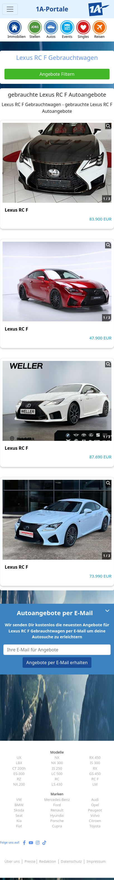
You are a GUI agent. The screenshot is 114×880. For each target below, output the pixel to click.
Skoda (19, 810)
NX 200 (19, 784)
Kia (18, 820)
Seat (19, 815)
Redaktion (47, 861)
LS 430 (57, 784)
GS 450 (95, 773)
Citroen (95, 820)
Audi (95, 799)
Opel (95, 804)
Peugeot (95, 810)
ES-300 (19, 773)
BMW (18, 804)
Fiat (19, 825)
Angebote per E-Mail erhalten (57, 662)
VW (19, 799)
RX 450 (95, 757)
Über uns (12, 861)
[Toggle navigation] (10, 9)
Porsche (57, 820)
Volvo (95, 815)
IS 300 (95, 762)
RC (57, 778)
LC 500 (57, 773)
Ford (57, 804)
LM (95, 784)
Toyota (95, 825)
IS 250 (57, 768)
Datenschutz (71, 861)
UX (19, 757)
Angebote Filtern (57, 74)
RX (95, 768)
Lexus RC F (16, 210)
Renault (56, 810)
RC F (95, 778)
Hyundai (57, 815)
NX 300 (57, 762)
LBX (19, 762)
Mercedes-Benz (57, 799)
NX (57, 757)
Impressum (96, 861)
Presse (30, 861)
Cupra (57, 825)
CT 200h (19, 768)
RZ (19, 778)
